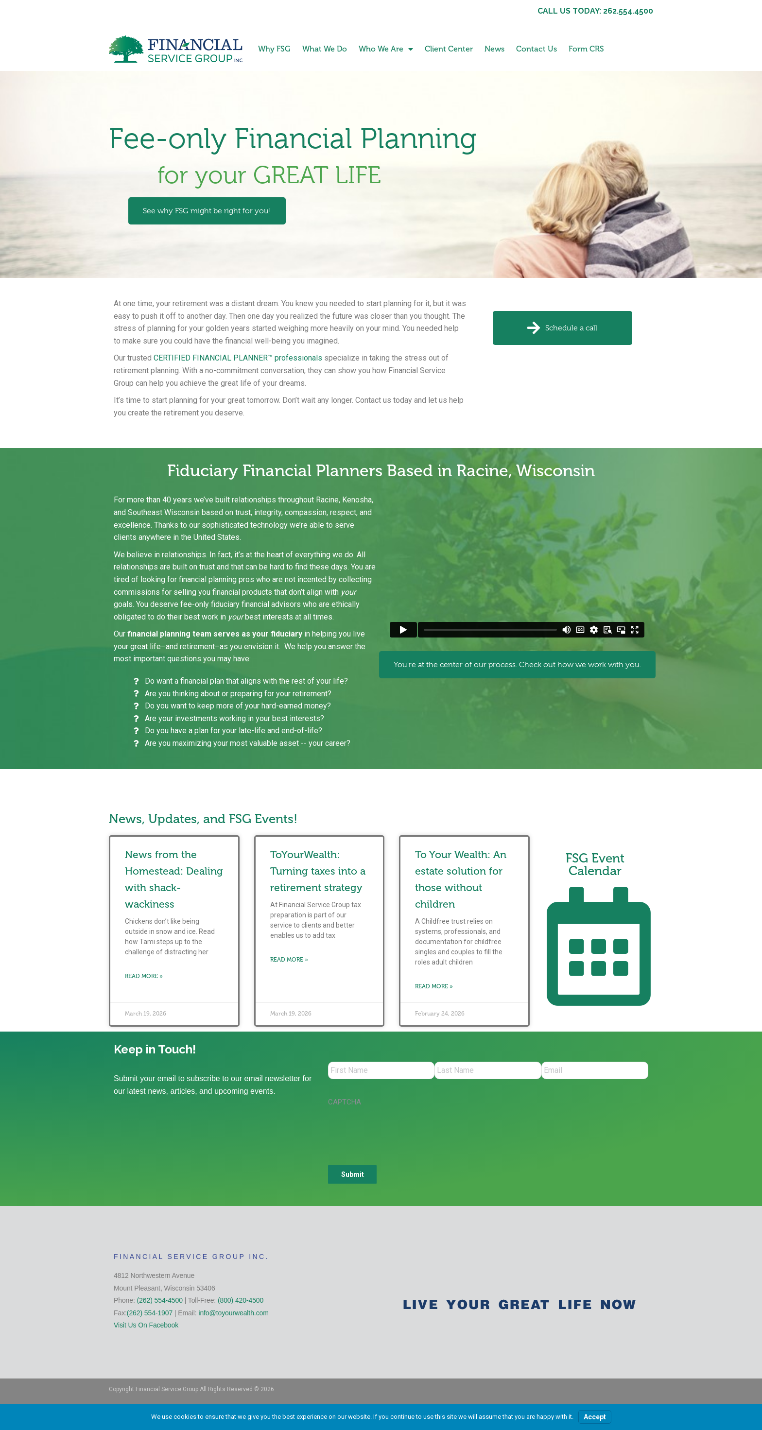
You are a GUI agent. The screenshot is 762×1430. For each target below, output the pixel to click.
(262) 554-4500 (160, 1302)
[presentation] (402, 1133)
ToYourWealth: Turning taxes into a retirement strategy (317, 871)
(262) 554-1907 (150, 1315)
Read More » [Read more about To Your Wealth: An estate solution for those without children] (434, 986)
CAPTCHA (344, 1104)
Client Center (449, 48)
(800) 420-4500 (240, 1302)
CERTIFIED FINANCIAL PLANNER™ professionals (238, 357)
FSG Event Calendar (595, 865)
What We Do (324, 48)
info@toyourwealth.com (233, 1315)
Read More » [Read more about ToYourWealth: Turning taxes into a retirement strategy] (289, 959)
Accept (595, 1417)
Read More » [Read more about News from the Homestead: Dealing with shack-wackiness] (144, 976)
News (494, 48)
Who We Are (386, 49)
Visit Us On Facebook (146, 1327)
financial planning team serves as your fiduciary (214, 633)
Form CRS (586, 48)
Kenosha (357, 499)
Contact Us (536, 48)
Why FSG (274, 48)
